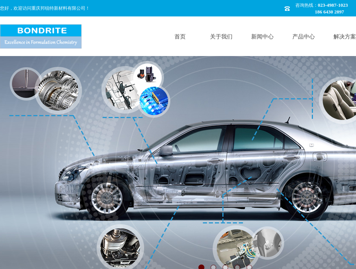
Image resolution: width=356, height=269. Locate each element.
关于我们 (221, 37)
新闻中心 (262, 37)
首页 (180, 37)
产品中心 (303, 37)
